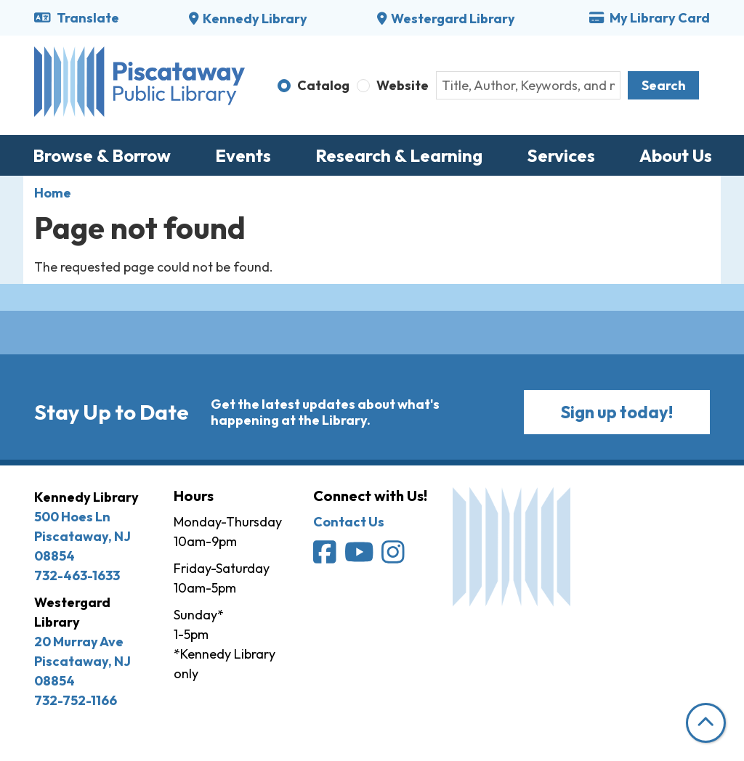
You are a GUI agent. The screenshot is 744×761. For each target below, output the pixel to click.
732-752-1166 (75, 700)
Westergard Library (453, 18)
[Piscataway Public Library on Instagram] (394, 557)
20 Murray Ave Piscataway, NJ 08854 (82, 661)
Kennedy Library (255, 18)
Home (52, 192)
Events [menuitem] (243, 155)
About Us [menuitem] (675, 155)
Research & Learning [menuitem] (398, 155)
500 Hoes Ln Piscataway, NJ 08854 (82, 536)
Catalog (323, 85)
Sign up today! (617, 412)
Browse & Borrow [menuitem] (102, 155)
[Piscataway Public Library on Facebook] (326, 557)
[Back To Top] (706, 723)
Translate (76, 17)
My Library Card (649, 17)
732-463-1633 (77, 575)
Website (402, 85)
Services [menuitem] (561, 155)
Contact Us (348, 521)
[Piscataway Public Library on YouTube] (360, 557)
